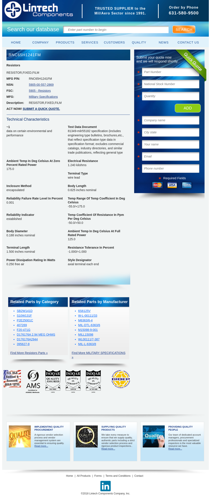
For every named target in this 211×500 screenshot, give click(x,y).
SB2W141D (25, 311)
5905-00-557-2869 (41, 84)
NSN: (10, 84)
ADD (188, 108)
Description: (15, 102)
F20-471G (23, 330)
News (164, 42)
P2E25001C (25, 320)
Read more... (41, 446)
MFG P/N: (13, 78)
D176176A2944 (27, 339)
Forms (98, 475)
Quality (139, 42)
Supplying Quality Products (113, 428)
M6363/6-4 (85, 320)
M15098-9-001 (88, 330)
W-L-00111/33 (87, 315)
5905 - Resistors (40, 90)
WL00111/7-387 (89, 339)
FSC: (10, 90)
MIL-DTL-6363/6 (89, 325)
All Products (83, 475)
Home (16, 42)
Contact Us (188, 42)
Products (65, 42)
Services (89, 42)
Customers (114, 42)
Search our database (33, 29)
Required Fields (174, 178)
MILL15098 (85, 334)
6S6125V (84, 311)
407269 (22, 325)
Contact (138, 475)
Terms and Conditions (118, 475)
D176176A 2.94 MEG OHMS (36, 334)
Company (40, 42)
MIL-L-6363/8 (87, 344)
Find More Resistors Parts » (29, 353)
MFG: (10, 96)
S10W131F (24, 315)
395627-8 (23, 344)
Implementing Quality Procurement (49, 428)
